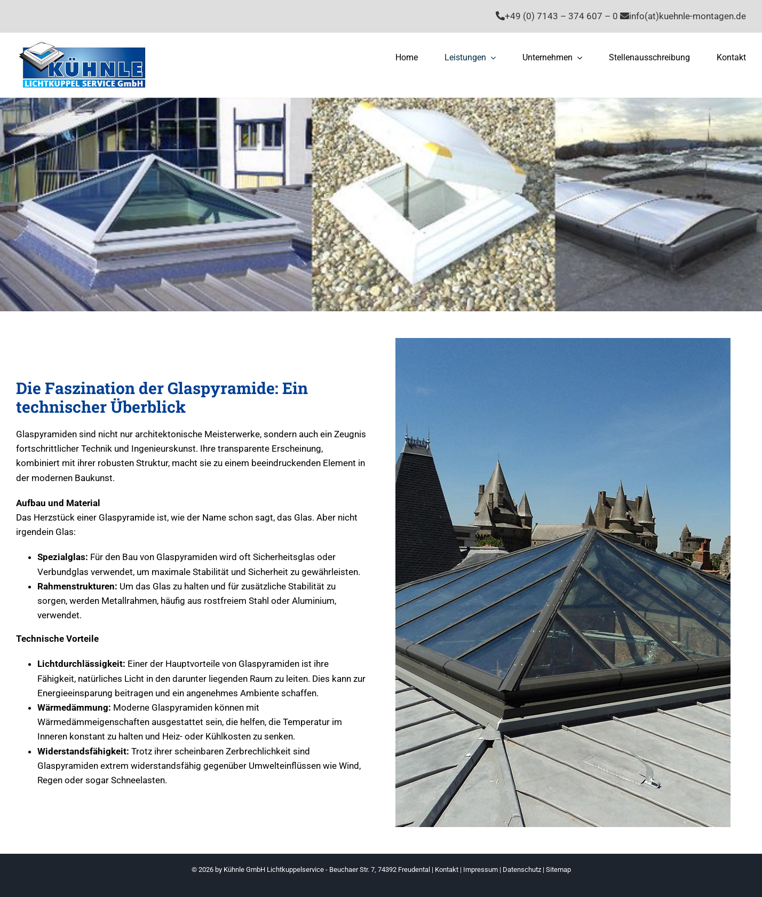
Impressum (480, 869)
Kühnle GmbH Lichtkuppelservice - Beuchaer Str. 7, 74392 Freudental (327, 869)
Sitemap (558, 869)
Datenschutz (522, 869)
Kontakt (446, 869)
